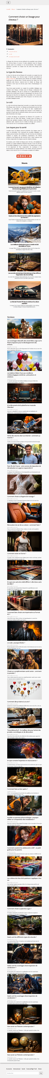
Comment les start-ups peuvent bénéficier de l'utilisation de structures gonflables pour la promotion (24, 188)
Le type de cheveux (13, 51)
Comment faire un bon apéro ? (17, 789)
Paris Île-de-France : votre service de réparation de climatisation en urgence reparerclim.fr (24, 467)
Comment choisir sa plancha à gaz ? (19, 909)
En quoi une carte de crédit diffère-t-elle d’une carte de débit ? (24, 583)
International (16, 1069)
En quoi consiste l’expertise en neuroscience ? (22, 760)
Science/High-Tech (31, 1069)
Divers (13, 9)
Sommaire (11, 49)
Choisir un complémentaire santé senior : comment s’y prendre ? (24, 672)
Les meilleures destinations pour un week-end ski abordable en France (24, 245)
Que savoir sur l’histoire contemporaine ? (20, 1055)
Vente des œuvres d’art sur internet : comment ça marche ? (23, 437)
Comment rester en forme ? (16, 553)
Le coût (10, 54)
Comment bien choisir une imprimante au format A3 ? (23, 613)
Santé (23, 1069)
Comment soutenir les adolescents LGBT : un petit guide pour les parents (24, 849)
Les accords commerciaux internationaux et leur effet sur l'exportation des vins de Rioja (24, 274)
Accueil (8, 9)
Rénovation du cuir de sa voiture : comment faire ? (24, 525)
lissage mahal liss (10, 78)
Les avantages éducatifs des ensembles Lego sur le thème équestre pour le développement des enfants (24, 342)
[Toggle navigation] (8, 2)
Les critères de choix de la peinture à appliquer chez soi (24, 879)
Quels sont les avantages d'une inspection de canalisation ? (22, 967)
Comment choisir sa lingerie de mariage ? (21, 496)
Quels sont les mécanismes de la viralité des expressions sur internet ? (24, 216)
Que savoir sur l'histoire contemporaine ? (20, 1026)
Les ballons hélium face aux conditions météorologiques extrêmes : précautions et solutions (21, 375)
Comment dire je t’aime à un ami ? (18, 702)
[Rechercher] (22, 1073)
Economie (9, 1069)
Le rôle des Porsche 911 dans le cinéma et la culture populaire (24, 302)
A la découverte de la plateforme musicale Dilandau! (21, 406)
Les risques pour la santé (14, 56)
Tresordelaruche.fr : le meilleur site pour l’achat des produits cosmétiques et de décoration (24, 731)
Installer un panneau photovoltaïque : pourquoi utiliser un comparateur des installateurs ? (22, 818)
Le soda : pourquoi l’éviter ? (16, 643)
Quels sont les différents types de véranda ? (22, 937)
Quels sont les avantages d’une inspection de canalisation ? (22, 997)
